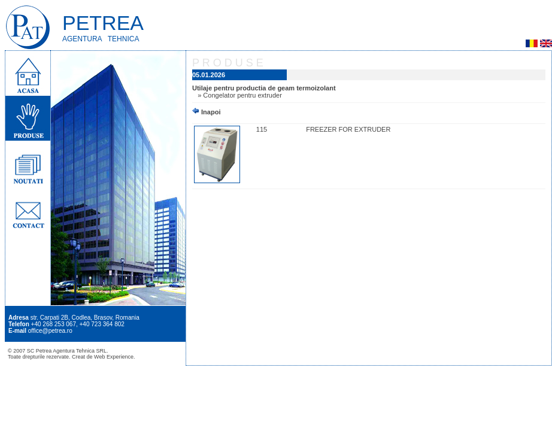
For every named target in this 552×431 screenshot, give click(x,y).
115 (261, 129)
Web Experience (114, 357)
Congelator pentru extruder (242, 95)
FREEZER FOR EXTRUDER (348, 129)
